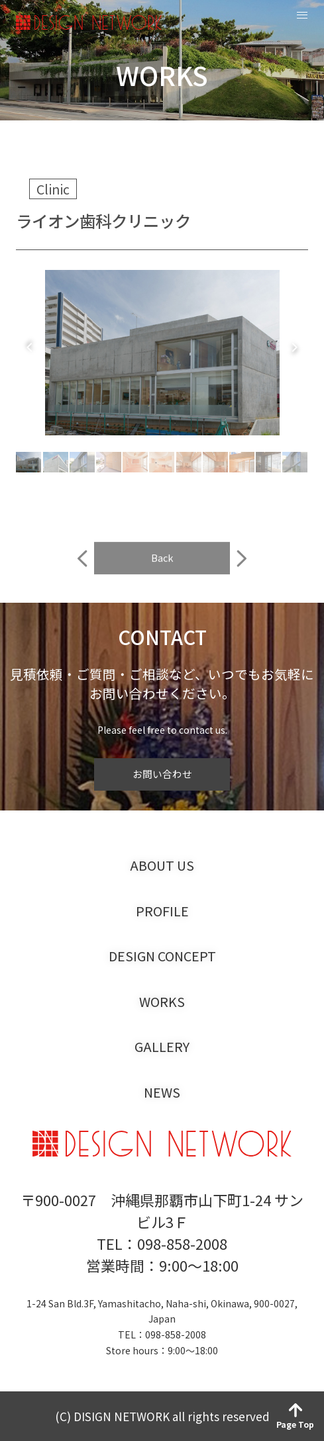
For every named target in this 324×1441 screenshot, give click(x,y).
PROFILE (162, 911)
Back (162, 574)
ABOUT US (162, 865)
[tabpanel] (162, 354)
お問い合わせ (162, 774)
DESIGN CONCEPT (162, 956)
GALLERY (162, 1046)
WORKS (162, 1001)
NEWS (162, 1092)
